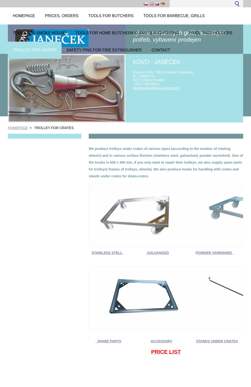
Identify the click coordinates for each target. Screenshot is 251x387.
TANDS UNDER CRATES (218, 341)
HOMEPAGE (18, 128)
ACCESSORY (161, 341)
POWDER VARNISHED (215, 253)
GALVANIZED (157, 253)
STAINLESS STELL (107, 253)
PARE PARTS (110, 341)
